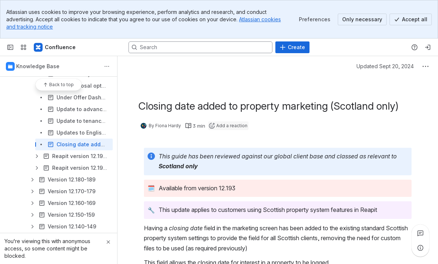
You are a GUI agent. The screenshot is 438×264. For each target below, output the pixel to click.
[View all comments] (420, 233)
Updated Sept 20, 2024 (385, 66)
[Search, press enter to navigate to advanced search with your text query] (200, 47)
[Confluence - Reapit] (55, 47)
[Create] (292, 47)
